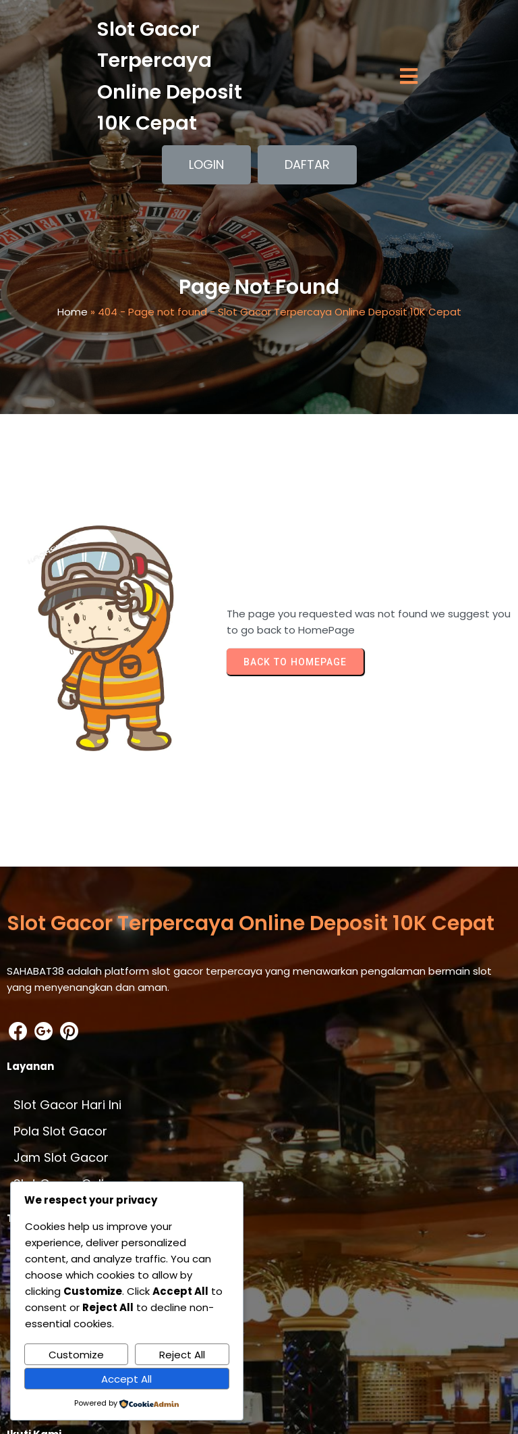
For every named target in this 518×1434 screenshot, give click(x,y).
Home (72, 318)
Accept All (126, 1379)
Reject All (182, 1355)
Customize (76, 1355)
